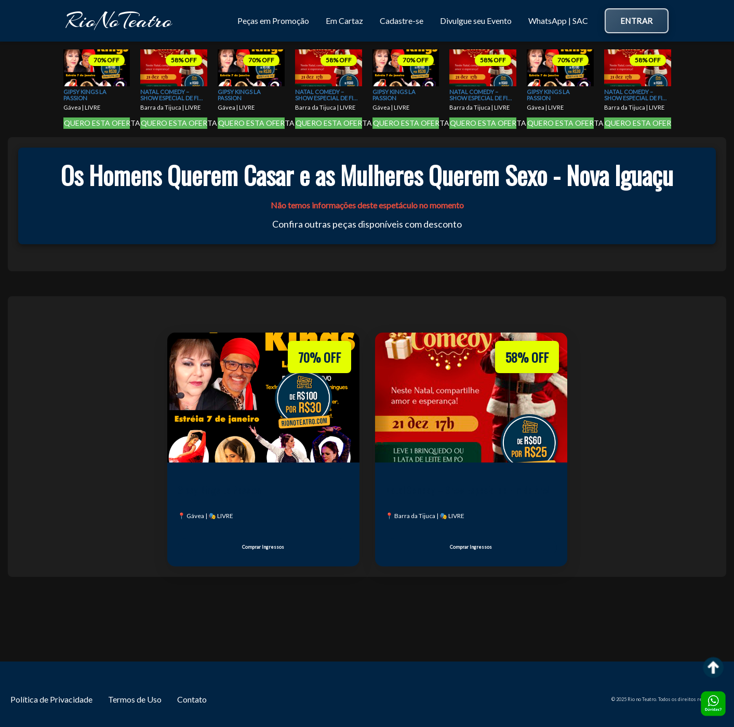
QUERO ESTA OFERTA (97, 122)
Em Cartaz (344, 20)
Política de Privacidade (51, 699)
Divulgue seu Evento (476, 20)
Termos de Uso (135, 699)
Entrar (636, 20)
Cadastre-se (401, 20)
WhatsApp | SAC (558, 20)
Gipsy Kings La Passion (84, 95)
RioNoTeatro (119, 20)
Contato (192, 699)
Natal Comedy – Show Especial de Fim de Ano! (172, 95)
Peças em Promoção (273, 20)
